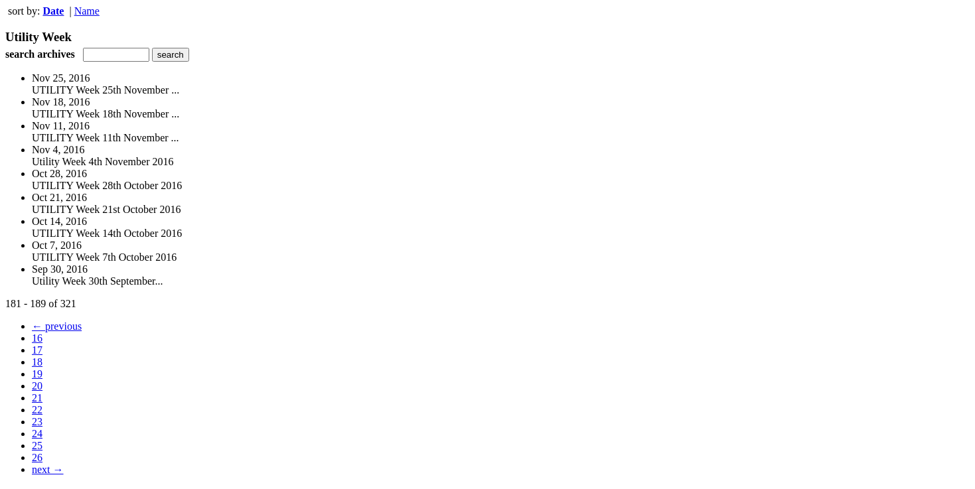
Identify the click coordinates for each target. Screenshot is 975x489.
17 (37, 350)
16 (37, 338)
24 (37, 433)
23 (37, 421)
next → (48, 469)
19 (37, 374)
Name (87, 11)
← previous (57, 326)
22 (37, 409)
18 (37, 362)
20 (37, 385)
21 (37, 397)
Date (53, 11)
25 (37, 445)
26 (37, 457)
